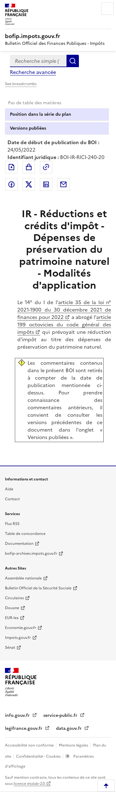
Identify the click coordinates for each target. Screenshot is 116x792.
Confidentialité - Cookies (39, 756)
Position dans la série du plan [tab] (40, 114)
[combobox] (38, 61)
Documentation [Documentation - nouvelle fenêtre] (19, 543)
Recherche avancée (33, 72)
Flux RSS (12, 524)
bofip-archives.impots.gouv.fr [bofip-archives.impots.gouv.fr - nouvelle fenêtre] (31, 553)
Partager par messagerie (63, 184)
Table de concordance (25, 533)
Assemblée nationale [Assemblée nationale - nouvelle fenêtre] (23, 578)
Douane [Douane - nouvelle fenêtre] (12, 608)
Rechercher (73, 61)
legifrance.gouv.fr (24, 728)
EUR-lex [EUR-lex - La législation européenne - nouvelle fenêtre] (12, 618)
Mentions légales (74, 745)
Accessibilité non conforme (30, 745)
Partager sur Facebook (11, 184)
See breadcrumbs (21, 84)
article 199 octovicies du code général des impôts (64, 324)
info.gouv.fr (18, 715)
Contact (12, 499)
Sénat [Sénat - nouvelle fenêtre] (10, 647)
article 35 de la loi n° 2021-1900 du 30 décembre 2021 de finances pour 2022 (64, 310)
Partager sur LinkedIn (46, 184)
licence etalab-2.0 (29, 783)
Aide (9, 489)
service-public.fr (61, 715)
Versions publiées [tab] (28, 128)
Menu (107, 8)
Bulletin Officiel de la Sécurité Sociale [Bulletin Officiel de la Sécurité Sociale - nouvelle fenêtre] (38, 588)
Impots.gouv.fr (18, 637)
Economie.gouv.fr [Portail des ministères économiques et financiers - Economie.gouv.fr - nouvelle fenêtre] (20, 628)
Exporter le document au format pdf (11, 167)
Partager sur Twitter (29, 184)
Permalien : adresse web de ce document (46, 167)
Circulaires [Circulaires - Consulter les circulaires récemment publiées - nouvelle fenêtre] (14, 598)
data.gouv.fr (69, 728)
